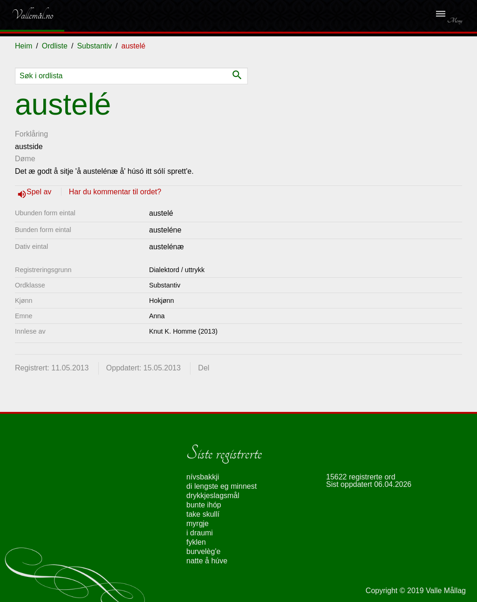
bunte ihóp (203, 505)
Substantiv (94, 46)
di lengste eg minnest (221, 486)
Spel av (40, 192)
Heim (23, 46)
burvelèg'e (203, 551)
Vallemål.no (25, 14)
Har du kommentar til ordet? (115, 192)
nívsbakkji (202, 477)
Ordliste (55, 46)
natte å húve (206, 561)
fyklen (196, 542)
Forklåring (31, 134)
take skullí (202, 514)
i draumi (199, 533)
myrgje (197, 523)
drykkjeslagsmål (212, 495)
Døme (25, 159)
